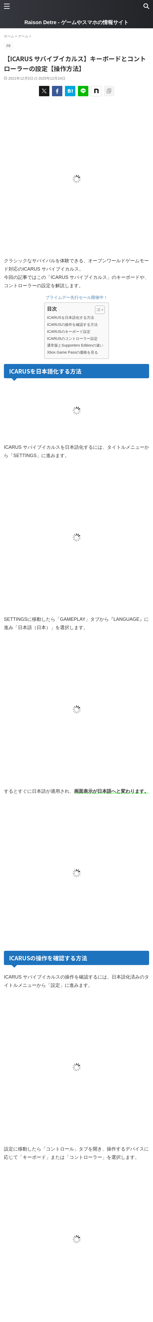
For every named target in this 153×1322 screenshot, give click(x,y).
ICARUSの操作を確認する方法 (72, 324)
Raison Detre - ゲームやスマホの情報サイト (76, 22)
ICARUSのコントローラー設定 (72, 338)
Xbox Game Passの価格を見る (72, 352)
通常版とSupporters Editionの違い (75, 345)
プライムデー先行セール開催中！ (76, 297)
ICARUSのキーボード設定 (68, 331)
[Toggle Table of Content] (97, 309)
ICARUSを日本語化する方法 (70, 317)
